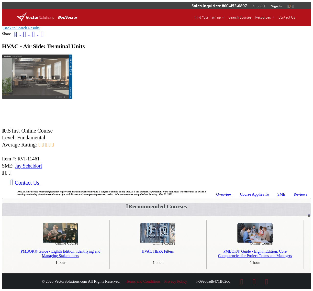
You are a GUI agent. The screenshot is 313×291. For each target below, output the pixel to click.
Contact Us (287, 17)
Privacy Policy (175, 281)
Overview (224, 194)
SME (281, 194)
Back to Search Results (21, 28)
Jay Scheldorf (28, 165)
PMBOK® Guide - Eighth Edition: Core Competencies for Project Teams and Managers (255, 253)
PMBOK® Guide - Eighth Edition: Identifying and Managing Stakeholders (60, 253)
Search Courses (240, 17)
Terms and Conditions (143, 281)
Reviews (300, 194)
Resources (263, 17)
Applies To (254, 194)
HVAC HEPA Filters (158, 251)
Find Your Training (208, 17)
